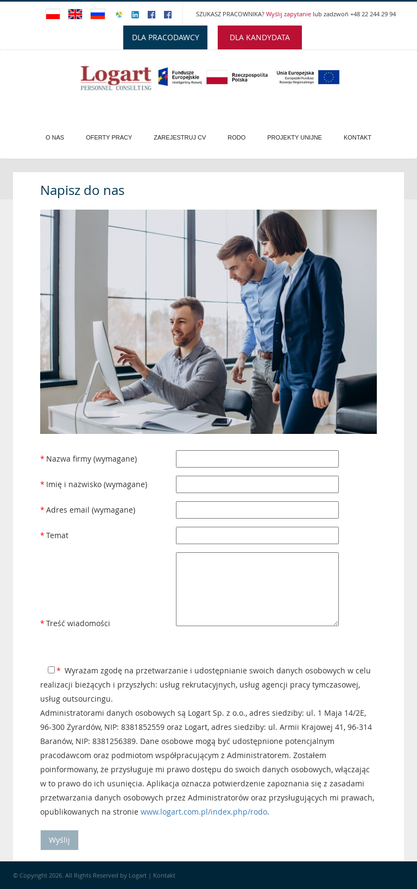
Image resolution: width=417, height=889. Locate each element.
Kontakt (357, 137)
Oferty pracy (109, 137)
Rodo (236, 137)
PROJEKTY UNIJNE (294, 137)
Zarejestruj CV (180, 137)
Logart (138, 875)
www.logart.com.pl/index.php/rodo (204, 811)
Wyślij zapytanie (289, 14)
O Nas (55, 137)
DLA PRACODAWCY (165, 37)
